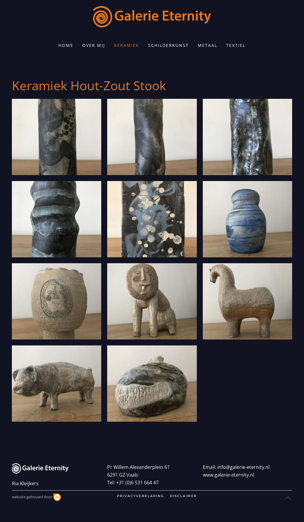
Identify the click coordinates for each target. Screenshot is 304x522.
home (65, 45)
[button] (56, 137)
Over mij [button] (93, 45)
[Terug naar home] (152, 17)
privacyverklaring (140, 496)
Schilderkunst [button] (168, 45)
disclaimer (183, 496)
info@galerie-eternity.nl (243, 467)
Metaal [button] (207, 45)
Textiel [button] (236, 45)
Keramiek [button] (126, 45)
